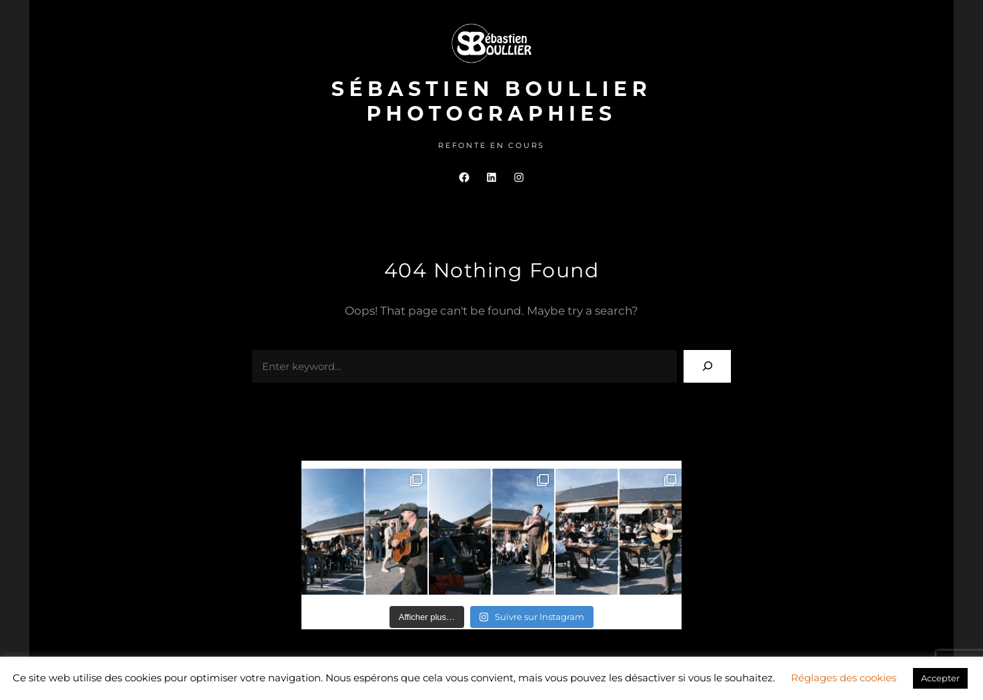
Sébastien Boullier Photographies (491, 101)
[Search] (707, 366)
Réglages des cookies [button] (843, 677)
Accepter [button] (940, 678)
